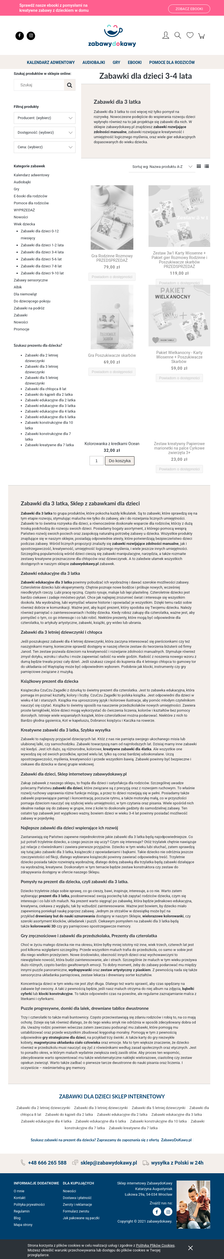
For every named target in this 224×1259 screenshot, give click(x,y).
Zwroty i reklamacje (77, 1205)
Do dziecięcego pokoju (32, 301)
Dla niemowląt (25, 294)
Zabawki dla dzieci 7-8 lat (41, 266)
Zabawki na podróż (29, 308)
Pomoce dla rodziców (31, 203)
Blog (17, 1218)
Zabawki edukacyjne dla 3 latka (50, 406)
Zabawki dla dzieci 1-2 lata (42, 245)
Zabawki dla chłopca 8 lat (45, 389)
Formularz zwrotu (76, 1211)
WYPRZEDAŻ (24, 210)
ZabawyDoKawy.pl (176, 1140)
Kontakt (19, 1198)
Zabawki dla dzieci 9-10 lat (42, 273)
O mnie (19, 1191)
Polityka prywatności (29, 1205)
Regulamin (22, 1211)
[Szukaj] (69, 85)
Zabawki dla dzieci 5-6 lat (41, 259)
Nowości (21, 217)
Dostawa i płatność (77, 1198)
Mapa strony (23, 1225)
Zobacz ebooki (189, 9)
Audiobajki (22, 182)
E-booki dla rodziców (30, 196)
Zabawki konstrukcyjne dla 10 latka (158, 1121)
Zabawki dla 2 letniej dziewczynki (43, 1108)
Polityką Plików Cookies (155, 1245)
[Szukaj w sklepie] (40, 85)
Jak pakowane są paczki (81, 1218)
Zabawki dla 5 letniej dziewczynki (158, 1108)
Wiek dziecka (24, 224)
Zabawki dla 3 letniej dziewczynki (101, 1108)
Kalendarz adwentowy (31, 175)
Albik (18, 287)
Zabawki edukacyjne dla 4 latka (50, 411)
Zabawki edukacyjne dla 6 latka (50, 417)
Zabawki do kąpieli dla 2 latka (49, 394)
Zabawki (21, 315)
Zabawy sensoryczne (31, 280)
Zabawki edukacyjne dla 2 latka (50, 400)
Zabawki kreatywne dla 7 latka (49, 445)
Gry (16, 189)
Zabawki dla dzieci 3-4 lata (42, 252)
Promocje (21, 329)
